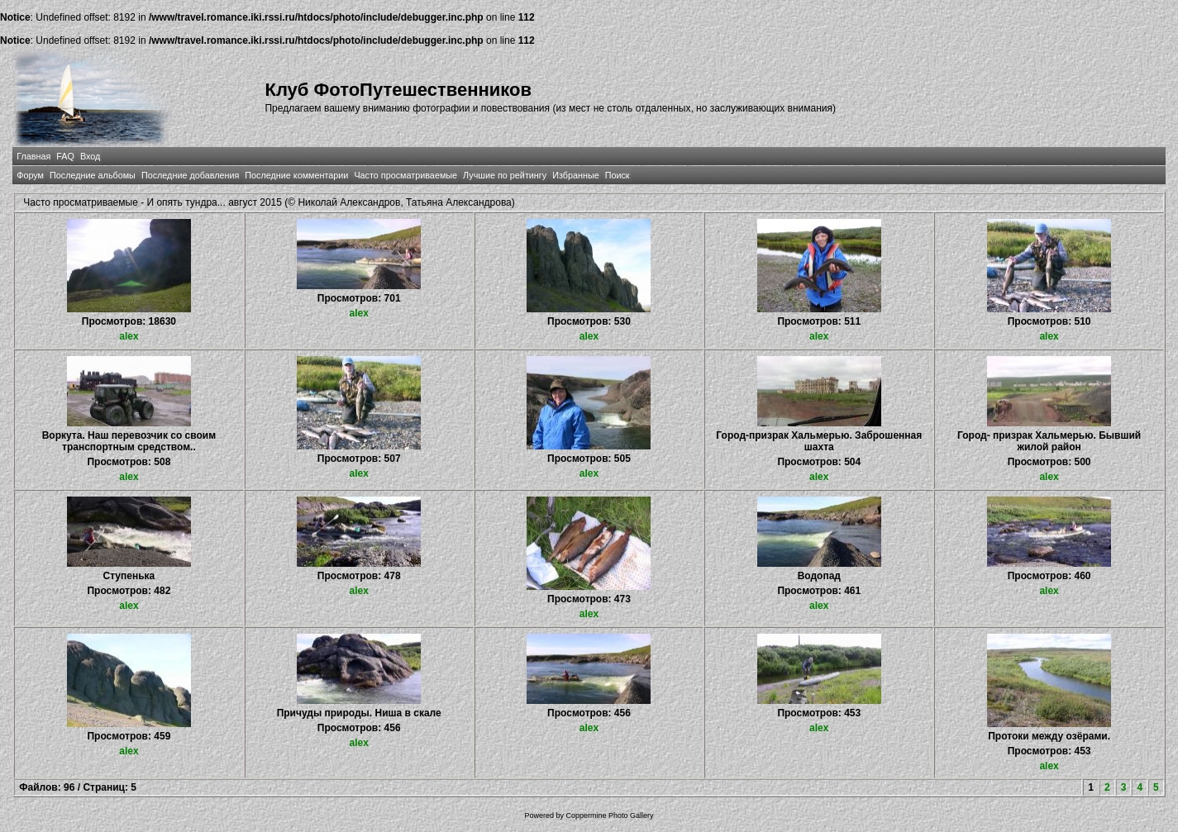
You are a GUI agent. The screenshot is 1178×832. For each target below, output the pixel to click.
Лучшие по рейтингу (504, 175)
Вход (90, 156)
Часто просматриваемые (405, 175)
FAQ (65, 156)
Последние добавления (190, 175)
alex (128, 336)
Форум (30, 175)
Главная (33, 156)
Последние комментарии (296, 175)
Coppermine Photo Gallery (609, 815)
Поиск (617, 175)
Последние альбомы (93, 175)
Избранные (575, 175)
